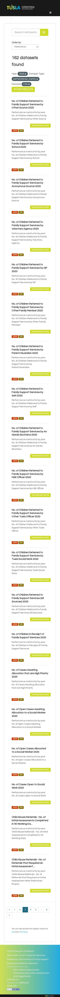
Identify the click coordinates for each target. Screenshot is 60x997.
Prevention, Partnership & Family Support (28, 959)
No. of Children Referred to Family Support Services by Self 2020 (27, 392)
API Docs (23, 932)
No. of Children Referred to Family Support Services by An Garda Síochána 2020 (29, 431)
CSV (21, 130)
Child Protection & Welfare (20, 951)
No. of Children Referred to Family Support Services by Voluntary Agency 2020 (27, 225)
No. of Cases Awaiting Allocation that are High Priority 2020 (30, 673)
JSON (15, 130)
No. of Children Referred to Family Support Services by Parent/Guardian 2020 (27, 349)
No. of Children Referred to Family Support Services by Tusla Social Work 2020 (27, 555)
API (13, 932)
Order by (16, 42)
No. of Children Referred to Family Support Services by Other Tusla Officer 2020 (27, 513)
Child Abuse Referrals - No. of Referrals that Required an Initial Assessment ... (29, 863)
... (41, 910)
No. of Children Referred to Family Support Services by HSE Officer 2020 (27, 474)
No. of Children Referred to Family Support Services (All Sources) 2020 (28, 598)
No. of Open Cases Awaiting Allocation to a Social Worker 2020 (28, 712)
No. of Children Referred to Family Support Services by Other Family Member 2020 (27, 307)
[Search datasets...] (26, 32)
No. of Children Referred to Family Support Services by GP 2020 (29, 268)
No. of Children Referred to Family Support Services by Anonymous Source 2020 (27, 183)
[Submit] (44, 32)
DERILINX (24, 983)
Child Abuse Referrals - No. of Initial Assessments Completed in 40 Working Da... (30, 820)
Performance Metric (40, 125)
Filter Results (23, 89)
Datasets (20, 19)
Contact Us (13, 979)
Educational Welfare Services (22, 963)
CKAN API (12, 986)
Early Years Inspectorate (26, 970)
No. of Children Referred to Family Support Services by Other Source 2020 (27, 104)
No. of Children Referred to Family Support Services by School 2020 (27, 143)
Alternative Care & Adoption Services (26, 955)
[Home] (8, 19)
